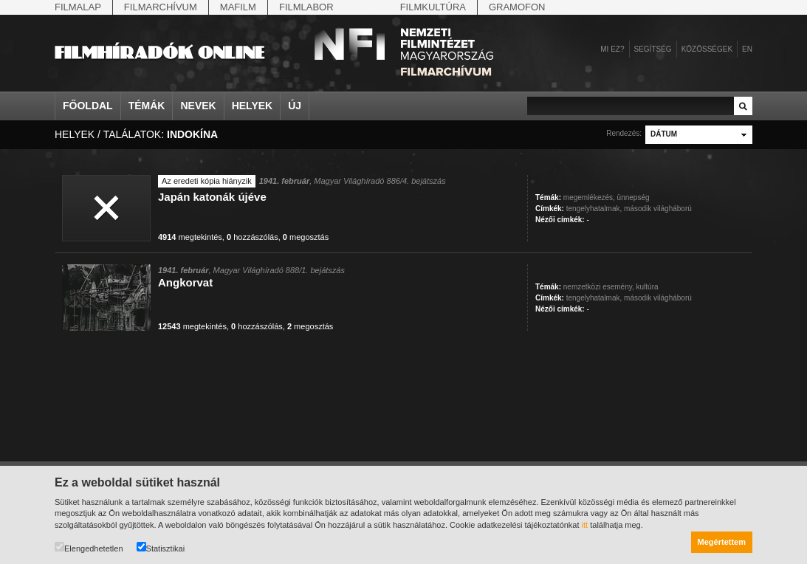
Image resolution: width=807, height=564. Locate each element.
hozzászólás (252, 237)
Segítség (653, 49)
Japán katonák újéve (212, 196)
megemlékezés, (589, 197)
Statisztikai (161, 547)
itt (585, 524)
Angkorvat (185, 282)
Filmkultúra (433, 7)
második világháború (658, 208)
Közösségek (706, 49)
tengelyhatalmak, (594, 208)
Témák (146, 105)
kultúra (647, 287)
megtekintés (190, 237)
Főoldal (88, 105)
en (747, 49)
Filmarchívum (160, 7)
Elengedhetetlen (89, 547)
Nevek (198, 105)
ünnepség (633, 197)
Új (294, 105)
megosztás (306, 237)
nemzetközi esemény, (598, 287)
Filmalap (78, 7)
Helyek (252, 105)
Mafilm (238, 7)
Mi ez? (612, 49)
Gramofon (517, 7)
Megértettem (722, 541)
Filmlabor (306, 7)
